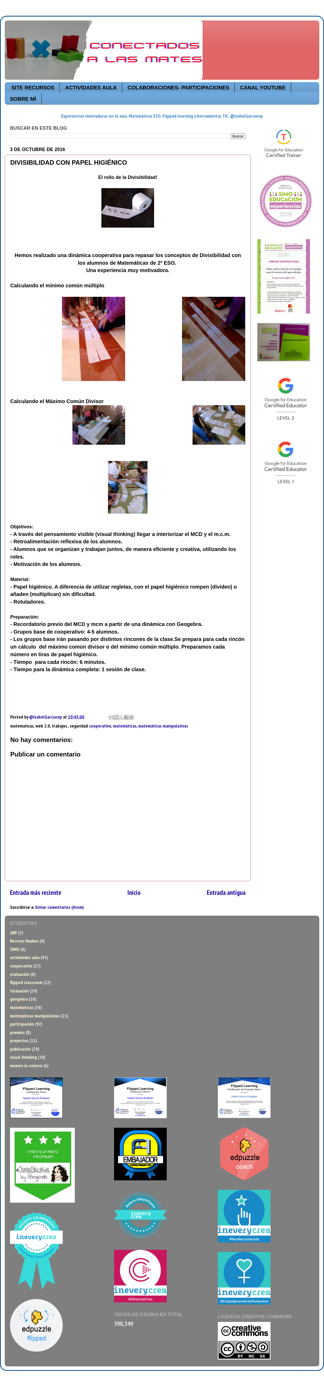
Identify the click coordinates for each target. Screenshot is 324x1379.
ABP (13, 933)
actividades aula (25, 957)
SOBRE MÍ (23, 99)
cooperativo (100, 726)
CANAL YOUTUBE (263, 88)
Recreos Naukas (24, 941)
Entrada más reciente (35, 892)
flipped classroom (26, 982)
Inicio (134, 892)
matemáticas (124, 726)
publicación (20, 1049)
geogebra (19, 999)
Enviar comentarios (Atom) (59, 907)
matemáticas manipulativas (163, 726)
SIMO (14, 949)
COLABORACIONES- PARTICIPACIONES (178, 88)
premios (17, 1032)
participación (22, 1024)
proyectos (19, 1040)
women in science (26, 1065)
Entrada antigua (226, 892)
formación (19, 991)
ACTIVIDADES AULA (91, 88)
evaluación (20, 974)
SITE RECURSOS (32, 88)
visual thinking (23, 1057)
